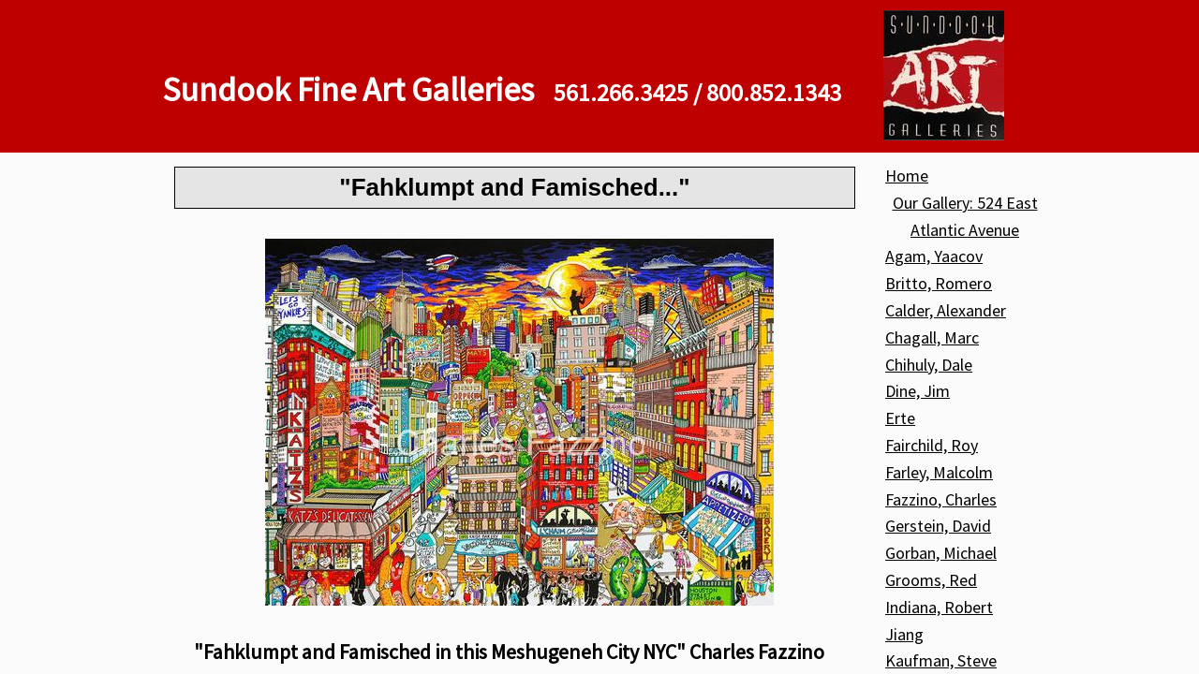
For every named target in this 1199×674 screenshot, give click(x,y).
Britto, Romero (938, 283)
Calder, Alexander (945, 310)
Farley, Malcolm (939, 472)
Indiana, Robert (939, 607)
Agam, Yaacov (934, 256)
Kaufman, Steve (941, 660)
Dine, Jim (917, 391)
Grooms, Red (931, 580)
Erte (900, 418)
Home (906, 175)
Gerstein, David (938, 525)
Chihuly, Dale (928, 364)
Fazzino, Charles (941, 499)
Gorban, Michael (941, 553)
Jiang (904, 634)
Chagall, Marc (932, 337)
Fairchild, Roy (931, 445)
